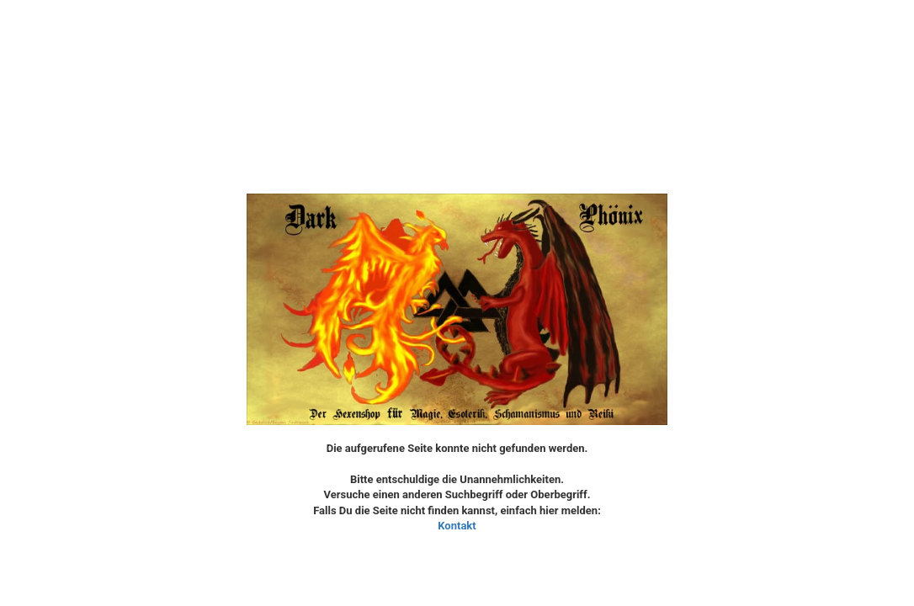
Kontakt (457, 525)
